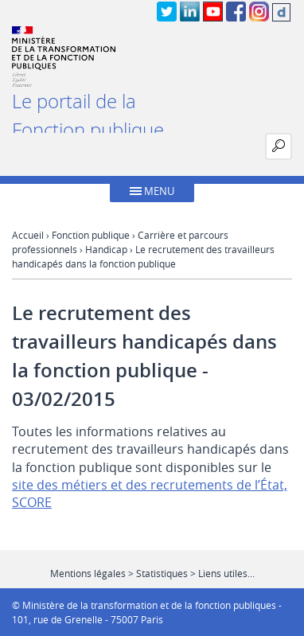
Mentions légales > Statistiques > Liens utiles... (152, 573)
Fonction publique (91, 234)
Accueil (28, 234)
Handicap (106, 249)
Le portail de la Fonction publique (88, 115)
